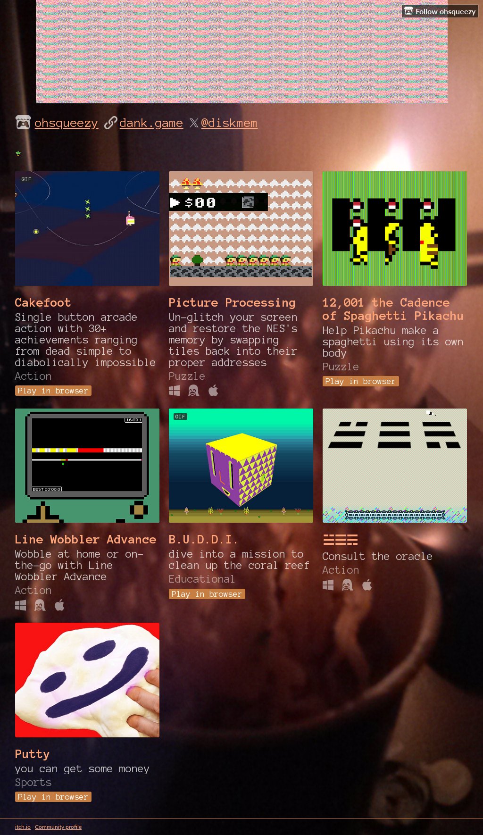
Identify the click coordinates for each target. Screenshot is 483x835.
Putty (32, 753)
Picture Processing (232, 302)
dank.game (151, 122)
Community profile (58, 826)
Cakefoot (43, 302)
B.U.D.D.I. (204, 539)
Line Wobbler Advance (86, 539)
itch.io (23, 826)
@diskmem (229, 122)
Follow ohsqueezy (439, 11)
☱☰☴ (340, 540)
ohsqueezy (67, 122)
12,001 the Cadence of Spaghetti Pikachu (393, 309)
